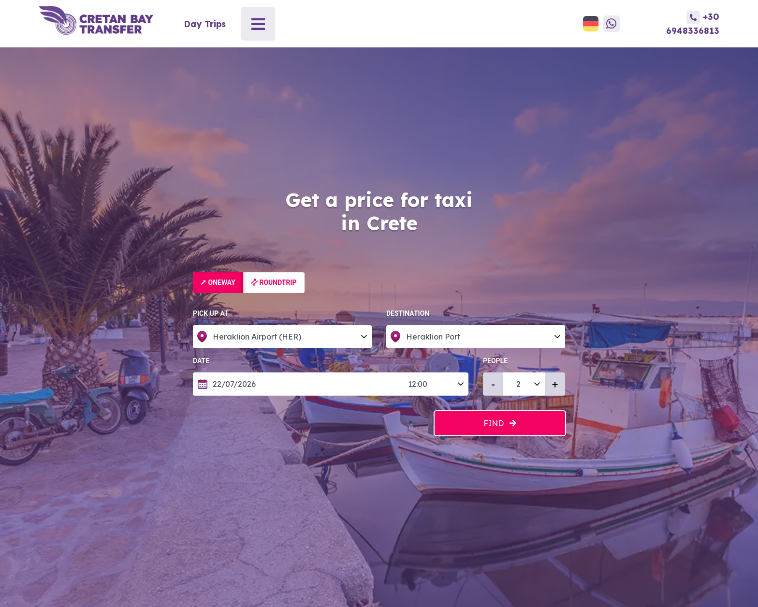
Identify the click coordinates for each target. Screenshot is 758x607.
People (495, 361)
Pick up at (211, 313)
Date (206, 361)
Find (499, 423)
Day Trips (205, 23)
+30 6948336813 (692, 23)
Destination (407, 313)
